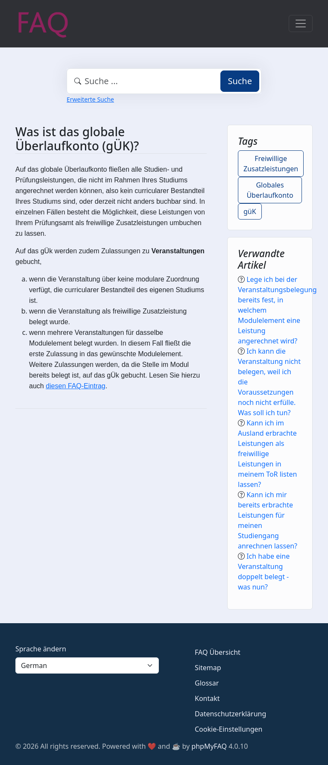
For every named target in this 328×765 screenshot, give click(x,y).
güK (249, 211)
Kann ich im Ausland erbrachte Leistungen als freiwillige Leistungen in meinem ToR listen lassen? (267, 453)
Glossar (207, 683)
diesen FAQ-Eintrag (75, 386)
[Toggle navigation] (301, 23)
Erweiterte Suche (90, 99)
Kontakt (207, 698)
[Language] (87, 665)
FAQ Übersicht (217, 652)
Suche (240, 81)
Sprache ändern (40, 649)
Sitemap (208, 667)
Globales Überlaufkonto (269, 190)
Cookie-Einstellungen (228, 729)
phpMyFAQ (209, 746)
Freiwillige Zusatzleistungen (270, 163)
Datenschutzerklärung (230, 713)
